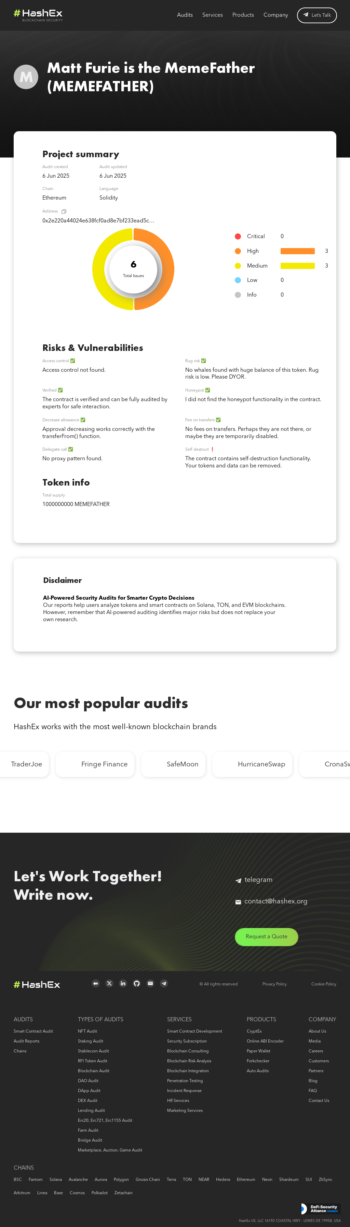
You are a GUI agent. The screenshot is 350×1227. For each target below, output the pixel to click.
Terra (171, 1180)
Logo (38, 15)
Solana (56, 1180)
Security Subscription (187, 1041)
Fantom (36, 1180)
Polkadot (100, 1193)
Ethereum (246, 1180)
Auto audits (258, 1071)
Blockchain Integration (188, 1071)
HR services (178, 1101)
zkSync (325, 1180)
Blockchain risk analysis (189, 1061)
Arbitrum (22, 1193)
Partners (316, 1071)
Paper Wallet (258, 1051)
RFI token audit (92, 1061)
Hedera (223, 1180)
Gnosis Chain (148, 1180)
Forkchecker (258, 1061)
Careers (316, 1051)
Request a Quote (266, 937)
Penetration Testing (185, 1081)
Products (243, 15)
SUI (309, 1180)
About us (317, 1032)
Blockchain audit (93, 1071)
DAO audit (88, 1081)
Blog (313, 1081)
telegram (254, 880)
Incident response (184, 1091)
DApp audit (89, 1091)
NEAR (204, 1180)
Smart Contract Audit (33, 1032)
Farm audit (88, 1131)
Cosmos (77, 1193)
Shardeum (289, 1180)
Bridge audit (90, 1141)
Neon (267, 1180)
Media (315, 1041)
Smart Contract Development (194, 1032)
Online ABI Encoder (265, 1041)
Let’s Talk (317, 15)
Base (58, 1193)
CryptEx (254, 1032)
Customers (319, 1061)
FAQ (313, 1091)
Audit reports (26, 1041)
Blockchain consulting (188, 1051)
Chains (20, 1051)
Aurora (101, 1180)
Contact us (319, 1101)
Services (212, 15)
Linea (42, 1193)
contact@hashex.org (271, 901)
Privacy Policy (274, 984)
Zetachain (124, 1193)
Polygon (121, 1180)
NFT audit (87, 1032)
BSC (18, 1180)
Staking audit (90, 1041)
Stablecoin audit (93, 1051)
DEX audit (87, 1101)
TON (187, 1180)
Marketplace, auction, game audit (110, 1150)
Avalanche (78, 1180)
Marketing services (185, 1111)
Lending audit (91, 1111)
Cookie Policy (323, 984)
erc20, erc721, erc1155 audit (105, 1121)
